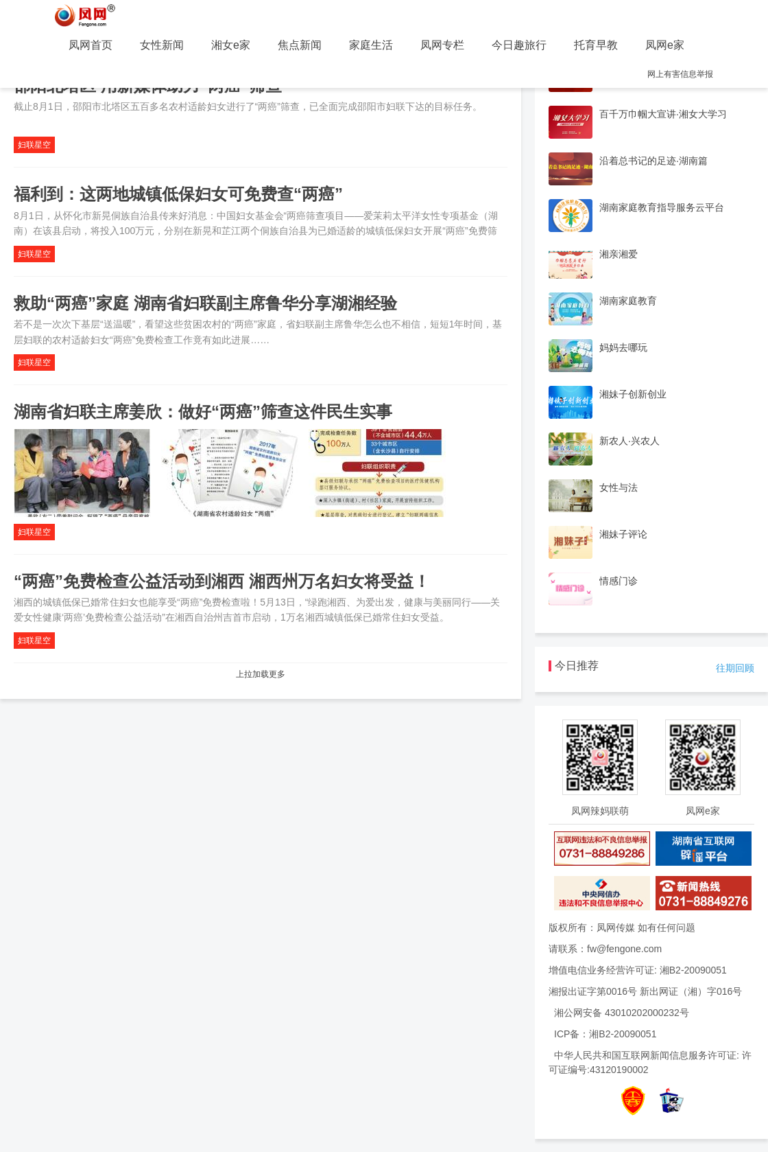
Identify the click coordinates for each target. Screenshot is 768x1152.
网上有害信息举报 (680, 74)
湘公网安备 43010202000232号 (621, 1012)
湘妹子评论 (623, 534)
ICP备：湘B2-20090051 (605, 1033)
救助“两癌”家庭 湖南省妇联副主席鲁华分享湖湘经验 (205, 303)
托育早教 (596, 45)
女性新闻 (162, 45)
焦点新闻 (300, 45)
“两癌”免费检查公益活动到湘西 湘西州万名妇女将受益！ (222, 581)
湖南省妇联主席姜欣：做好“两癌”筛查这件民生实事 (203, 411)
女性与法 (618, 487)
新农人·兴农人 (629, 440)
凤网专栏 (442, 45)
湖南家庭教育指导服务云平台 (661, 207)
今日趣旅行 (519, 45)
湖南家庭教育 (628, 300)
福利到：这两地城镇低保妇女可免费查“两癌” (178, 194)
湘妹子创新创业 (633, 394)
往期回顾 (735, 668)
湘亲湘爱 (618, 254)
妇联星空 (34, 145)
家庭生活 (371, 45)
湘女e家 (230, 45)
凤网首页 (90, 45)
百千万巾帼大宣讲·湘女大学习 (663, 113)
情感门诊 (618, 580)
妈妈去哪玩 (623, 347)
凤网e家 (664, 45)
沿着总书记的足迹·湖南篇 (653, 160)
